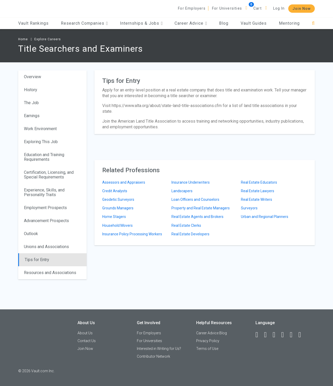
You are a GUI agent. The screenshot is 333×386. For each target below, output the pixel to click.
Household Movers (117, 225)
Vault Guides (254, 23)
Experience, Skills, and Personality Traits (44, 192)
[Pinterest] (293, 335)
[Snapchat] (302, 335)
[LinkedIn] (267, 335)
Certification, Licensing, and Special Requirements (49, 174)
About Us (85, 333)
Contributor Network (153, 356)
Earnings (32, 115)
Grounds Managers (117, 208)
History (30, 89)
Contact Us (87, 341)
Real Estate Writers (256, 199)
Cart (257, 8)
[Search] (313, 23)
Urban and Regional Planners (264, 217)
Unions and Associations (46, 246)
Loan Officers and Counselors (195, 199)
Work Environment (40, 128)
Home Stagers (114, 217)
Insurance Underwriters (190, 182)
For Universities (227, 8)
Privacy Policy (207, 341)
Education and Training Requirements (44, 157)
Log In (279, 8)
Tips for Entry (37, 259)
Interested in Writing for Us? (159, 349)
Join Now (301, 8)
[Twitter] (276, 335)
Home (23, 39)
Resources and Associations (50, 272)
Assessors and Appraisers (123, 182)
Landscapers (182, 191)
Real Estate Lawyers (257, 191)
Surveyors (249, 208)
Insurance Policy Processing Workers (132, 234)
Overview (32, 76)
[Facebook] (259, 335)
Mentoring (289, 23)
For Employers (192, 8)
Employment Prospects (45, 207)
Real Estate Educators (259, 182)
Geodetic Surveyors (118, 199)
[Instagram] (285, 335)
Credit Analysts (114, 191)
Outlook (31, 233)
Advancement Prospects (46, 220)
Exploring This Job (41, 141)
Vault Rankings (33, 23)
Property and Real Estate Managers (200, 208)
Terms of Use (207, 349)
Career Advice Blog (211, 333)
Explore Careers (47, 39)
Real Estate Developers (190, 234)
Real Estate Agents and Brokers (197, 217)
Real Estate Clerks (186, 225)
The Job (31, 102)
